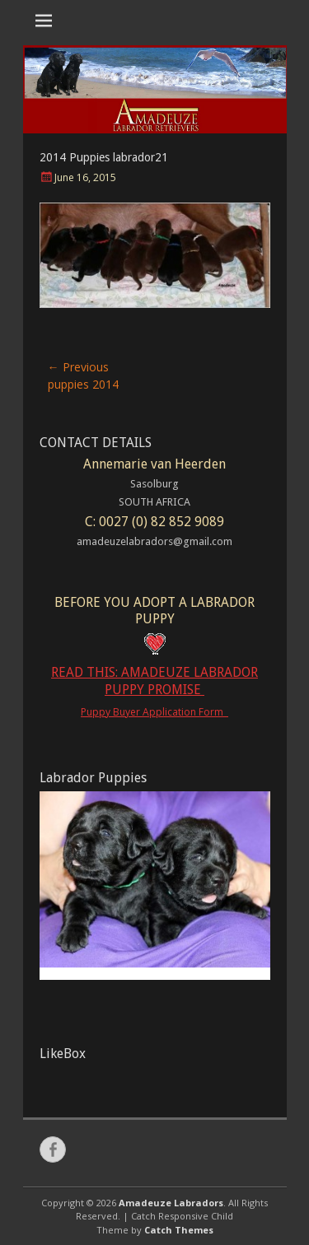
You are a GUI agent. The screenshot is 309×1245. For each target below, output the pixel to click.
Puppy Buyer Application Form (154, 712)
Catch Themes (178, 1230)
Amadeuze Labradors (171, 1202)
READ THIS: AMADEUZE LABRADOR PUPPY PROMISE (154, 680)
